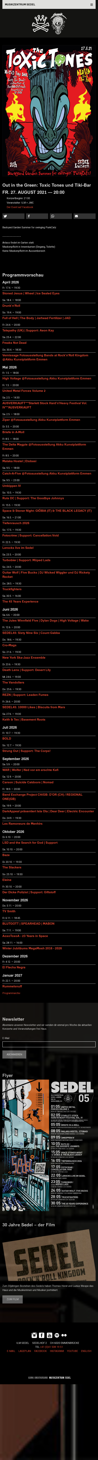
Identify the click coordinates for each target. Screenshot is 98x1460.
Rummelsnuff (12, 986)
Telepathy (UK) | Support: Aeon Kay (28, 330)
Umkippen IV (11, 486)
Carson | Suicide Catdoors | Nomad (28, 782)
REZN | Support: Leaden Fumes (25, 694)
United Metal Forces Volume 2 (24, 390)
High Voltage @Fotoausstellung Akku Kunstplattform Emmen (46, 378)
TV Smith (9, 911)
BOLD (6, 738)
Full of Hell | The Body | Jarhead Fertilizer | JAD (36, 318)
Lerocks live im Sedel (18, 547)
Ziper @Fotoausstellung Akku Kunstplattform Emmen (41, 419)
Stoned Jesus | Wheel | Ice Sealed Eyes (31, 293)
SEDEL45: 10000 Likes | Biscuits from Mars (33, 707)
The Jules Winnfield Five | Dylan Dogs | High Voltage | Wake (45, 620)
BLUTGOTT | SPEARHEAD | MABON (28, 923)
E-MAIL (11, 1351)
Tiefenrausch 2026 (15, 523)
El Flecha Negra (13, 967)
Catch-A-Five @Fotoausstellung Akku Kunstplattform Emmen (46, 473)
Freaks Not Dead (14, 342)
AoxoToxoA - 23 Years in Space (25, 936)
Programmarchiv (11, 993)
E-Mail (5, 1038)
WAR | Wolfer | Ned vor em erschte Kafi (30, 770)
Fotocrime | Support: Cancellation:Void (30, 535)
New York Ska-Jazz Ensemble (23, 657)
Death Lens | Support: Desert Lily (26, 670)
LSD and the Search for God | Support (29, 842)
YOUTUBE (72, 1351)
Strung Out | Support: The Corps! (26, 751)
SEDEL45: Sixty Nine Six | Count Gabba (31, 633)
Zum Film (13, 1299)
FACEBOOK (40, 1351)
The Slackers (11, 867)
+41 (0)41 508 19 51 (51, 1347)
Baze (6, 855)
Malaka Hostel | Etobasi (19, 461)
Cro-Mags (9, 645)
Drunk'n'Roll (11, 305)
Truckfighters (12, 589)
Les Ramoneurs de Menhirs (22, 823)
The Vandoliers (13, 682)
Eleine (6, 880)
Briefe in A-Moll (13, 432)
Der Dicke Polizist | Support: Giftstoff (29, 892)
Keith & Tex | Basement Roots (23, 719)
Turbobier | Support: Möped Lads (26, 560)
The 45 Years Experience (20, 601)
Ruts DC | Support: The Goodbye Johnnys (33, 498)
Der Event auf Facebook (20, 207)
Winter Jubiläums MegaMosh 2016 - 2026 (32, 948)
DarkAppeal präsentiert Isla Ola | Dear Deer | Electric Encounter (48, 811)
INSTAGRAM (57, 1351)
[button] (13, 216)
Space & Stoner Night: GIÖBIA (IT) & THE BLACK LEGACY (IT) (47, 510)
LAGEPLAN (24, 1351)
